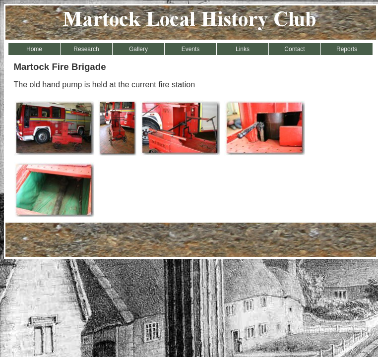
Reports (346, 49)
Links (243, 49)
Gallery (138, 49)
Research (86, 49)
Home (34, 49)
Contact (294, 49)
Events (191, 49)
